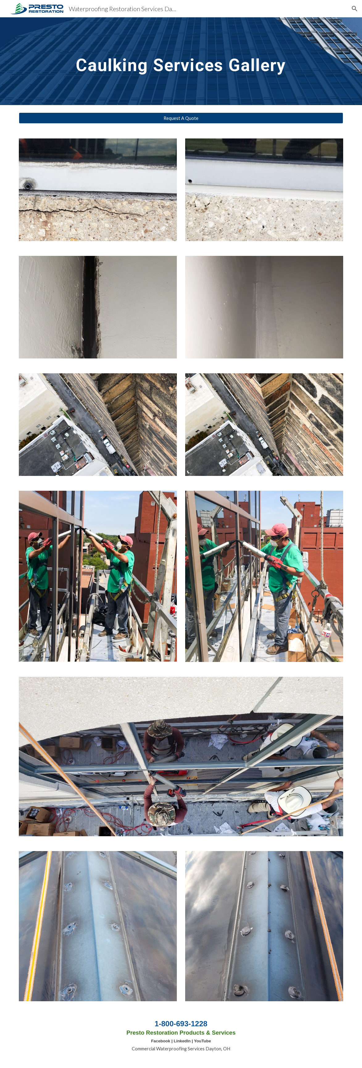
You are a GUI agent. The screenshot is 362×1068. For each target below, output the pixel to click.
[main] (181, 61)
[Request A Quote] (181, 118)
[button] (354, 8)
